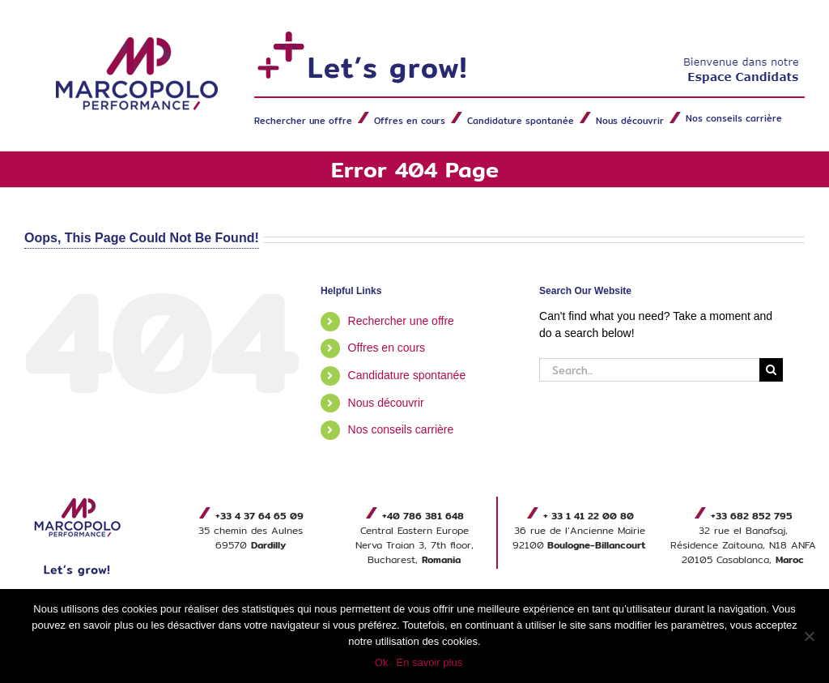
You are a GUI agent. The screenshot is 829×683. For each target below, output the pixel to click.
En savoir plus (429, 662)
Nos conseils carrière (401, 429)
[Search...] (649, 370)
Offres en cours (386, 347)
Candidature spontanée (407, 375)
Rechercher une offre (401, 320)
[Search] (771, 370)
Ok (382, 662)
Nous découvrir (386, 402)
